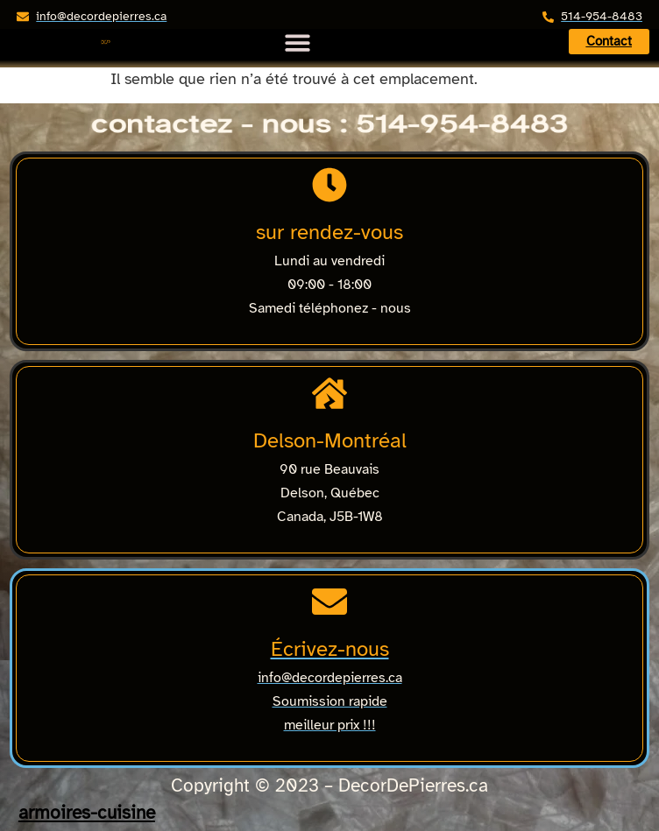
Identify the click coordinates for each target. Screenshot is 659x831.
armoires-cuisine (86, 812)
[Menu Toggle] (297, 37)
